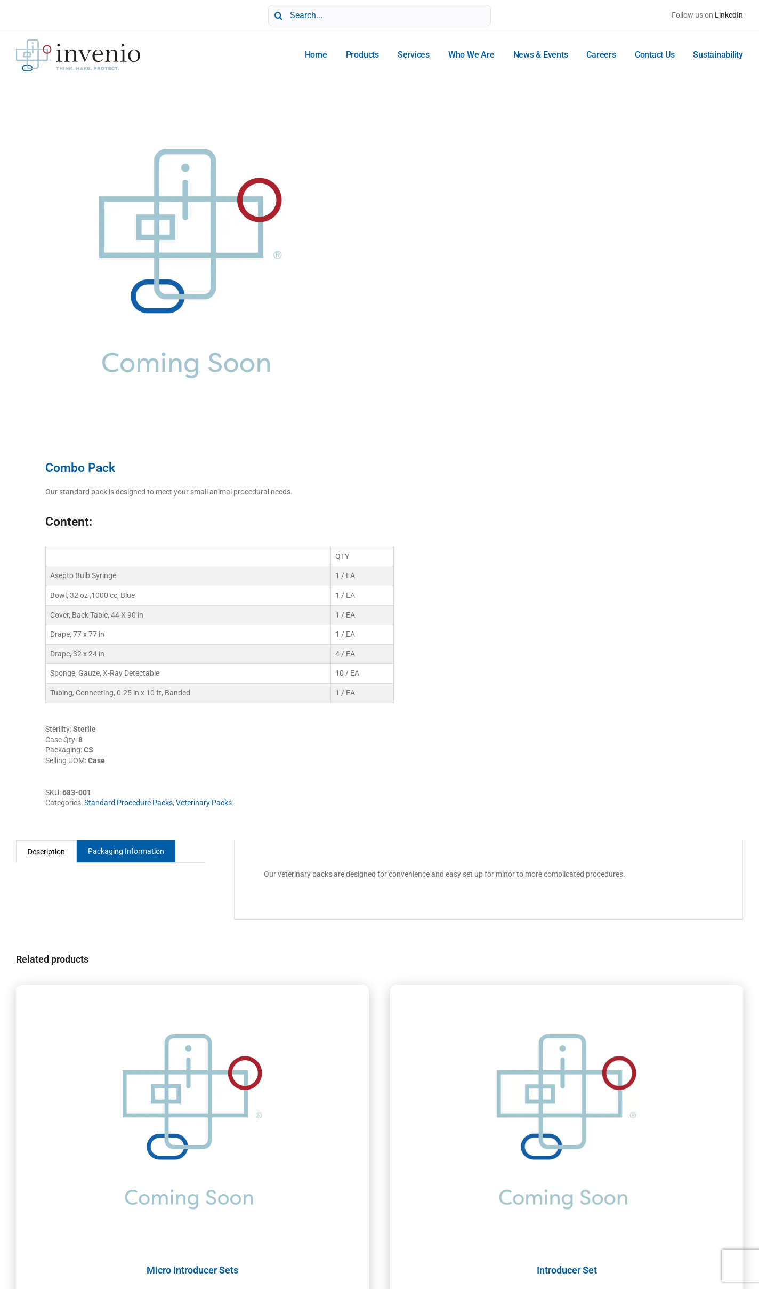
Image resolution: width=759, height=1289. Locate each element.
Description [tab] (46, 851)
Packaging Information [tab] (126, 851)
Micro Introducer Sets (192, 1270)
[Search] (278, 15)
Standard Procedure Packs (128, 802)
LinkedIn (729, 15)
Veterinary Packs (204, 802)
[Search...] (379, 15)
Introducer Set (567, 1270)
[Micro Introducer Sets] (192, 1118)
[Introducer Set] (566, 1118)
